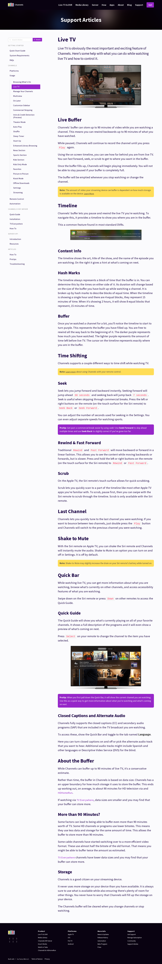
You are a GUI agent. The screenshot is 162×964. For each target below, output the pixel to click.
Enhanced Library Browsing (21, 155)
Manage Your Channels (24, 94)
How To (13, 246)
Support (139, 4)
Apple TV (71, 933)
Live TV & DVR (65, 4)
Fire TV (70, 940)
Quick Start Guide (18, 51)
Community (131, 940)
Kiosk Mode (19, 192)
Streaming (18, 208)
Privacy (49, 958)
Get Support (132, 933)
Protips (13, 278)
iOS (69, 937)
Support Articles (133, 943)
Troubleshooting (18, 284)
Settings (17, 202)
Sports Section (20, 166)
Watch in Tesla (43, 946)
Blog (129, 4)
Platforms (15, 72)
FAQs (12, 61)
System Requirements (20, 56)
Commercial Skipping (23, 115)
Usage (13, 77)
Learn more (71, 371)
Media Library (82, 4)
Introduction (16, 257)
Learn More (89, 193)
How (104, 4)
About (121, 4)
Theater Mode (20, 128)
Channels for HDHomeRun (47, 949)
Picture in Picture (21, 187)
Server (95, 4)
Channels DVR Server (46, 940)
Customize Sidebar (22, 110)
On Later (17, 104)
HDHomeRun (66, 792)
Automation (15, 220)
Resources (15, 262)
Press (100, 946)
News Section (19, 161)
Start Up (17, 148)
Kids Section (19, 172)
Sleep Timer (19, 143)
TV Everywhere (17, 241)
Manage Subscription (135, 937)
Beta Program (103, 943)
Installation (15, 236)
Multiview (18, 99)
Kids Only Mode (20, 177)
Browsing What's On (23, 84)
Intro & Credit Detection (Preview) (24, 122)
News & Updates (104, 933)
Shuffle (16, 138)
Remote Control (17, 214)
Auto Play (18, 133)
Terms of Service (38, 958)
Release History (104, 937)
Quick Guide (15, 231)
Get (150, 4)
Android (71, 943)
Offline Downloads (22, 197)
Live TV (16, 89)
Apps (112, 4)
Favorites (17, 182)
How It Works (43, 943)
